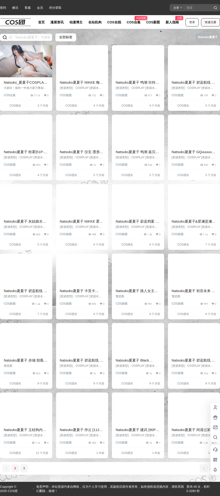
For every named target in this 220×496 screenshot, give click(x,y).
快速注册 (210, 22)
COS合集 (10, 95)
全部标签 (65, 37)
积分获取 (55, 7)
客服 (28, 7)
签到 (3, 7)
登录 (192, 22)
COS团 (12, 491)
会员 (40, 7)
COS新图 (66, 95)
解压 (15, 7)
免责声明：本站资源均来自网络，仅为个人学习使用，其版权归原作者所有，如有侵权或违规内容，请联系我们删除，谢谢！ (110, 489)
